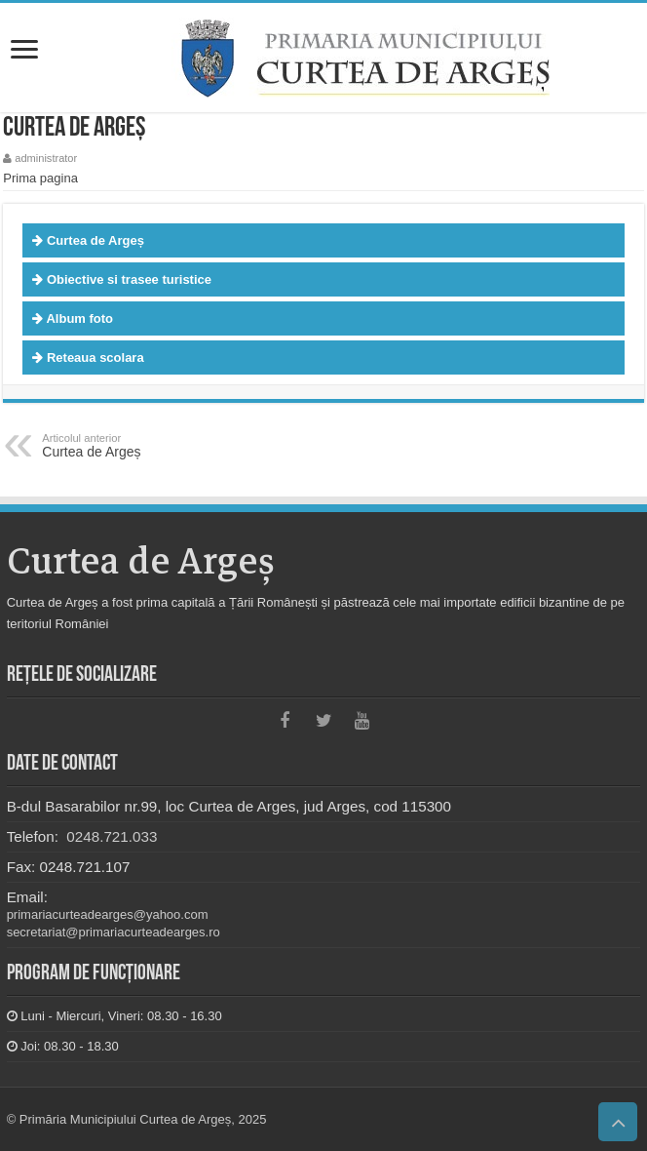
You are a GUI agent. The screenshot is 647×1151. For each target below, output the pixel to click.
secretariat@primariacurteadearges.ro (113, 932)
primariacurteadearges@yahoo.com (108, 914)
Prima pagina (40, 178)
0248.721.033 (109, 836)
